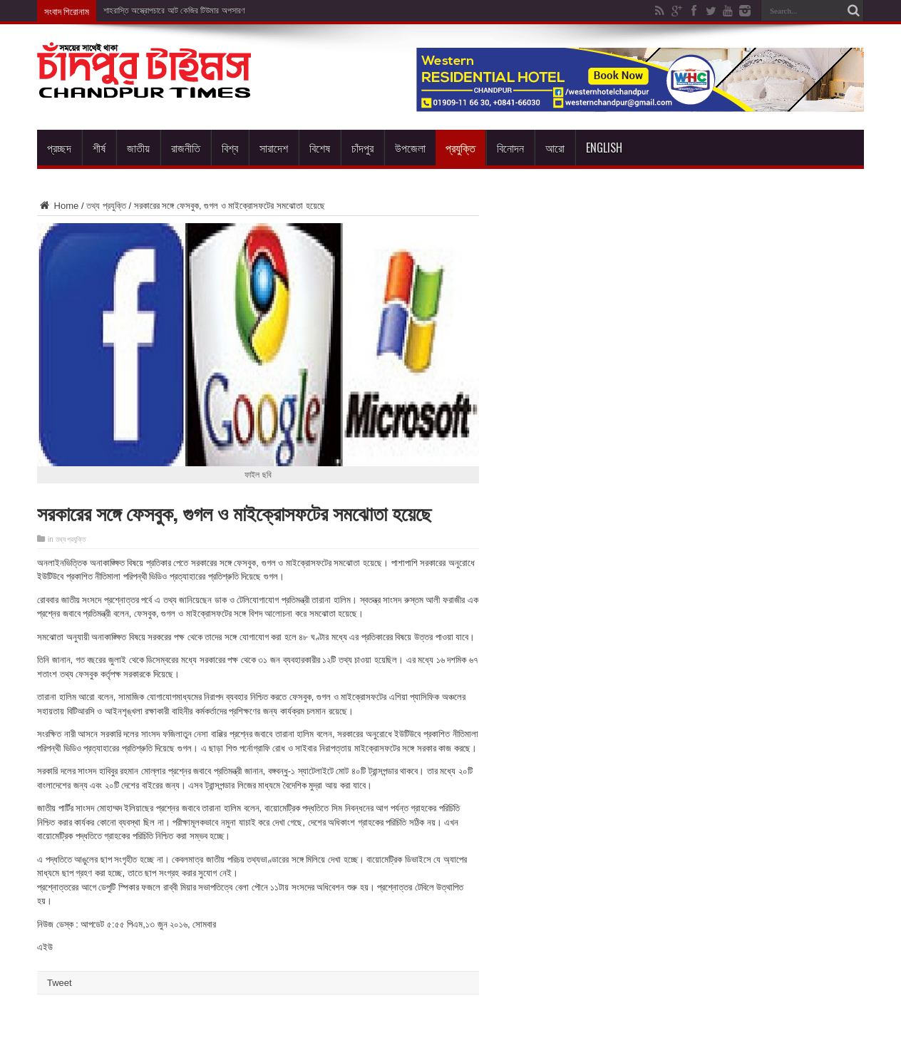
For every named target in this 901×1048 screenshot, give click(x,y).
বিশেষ (319, 147)
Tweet (59, 982)
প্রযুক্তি (460, 147)
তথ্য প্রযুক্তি (106, 205)
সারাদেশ (273, 147)
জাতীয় (138, 147)
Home (57, 205)
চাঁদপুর (362, 147)
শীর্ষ (99, 147)
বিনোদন (510, 147)
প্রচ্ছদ (59, 147)
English (604, 147)
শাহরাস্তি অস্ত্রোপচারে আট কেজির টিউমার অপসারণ (174, 11)
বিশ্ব (230, 147)
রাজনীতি (185, 147)
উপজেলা (410, 147)
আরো (555, 147)
